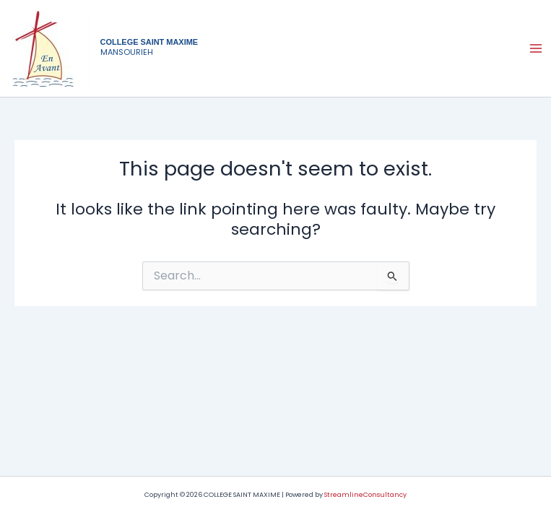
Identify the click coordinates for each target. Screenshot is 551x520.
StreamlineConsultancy (365, 494)
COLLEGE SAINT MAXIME (149, 42)
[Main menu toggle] (536, 48)
